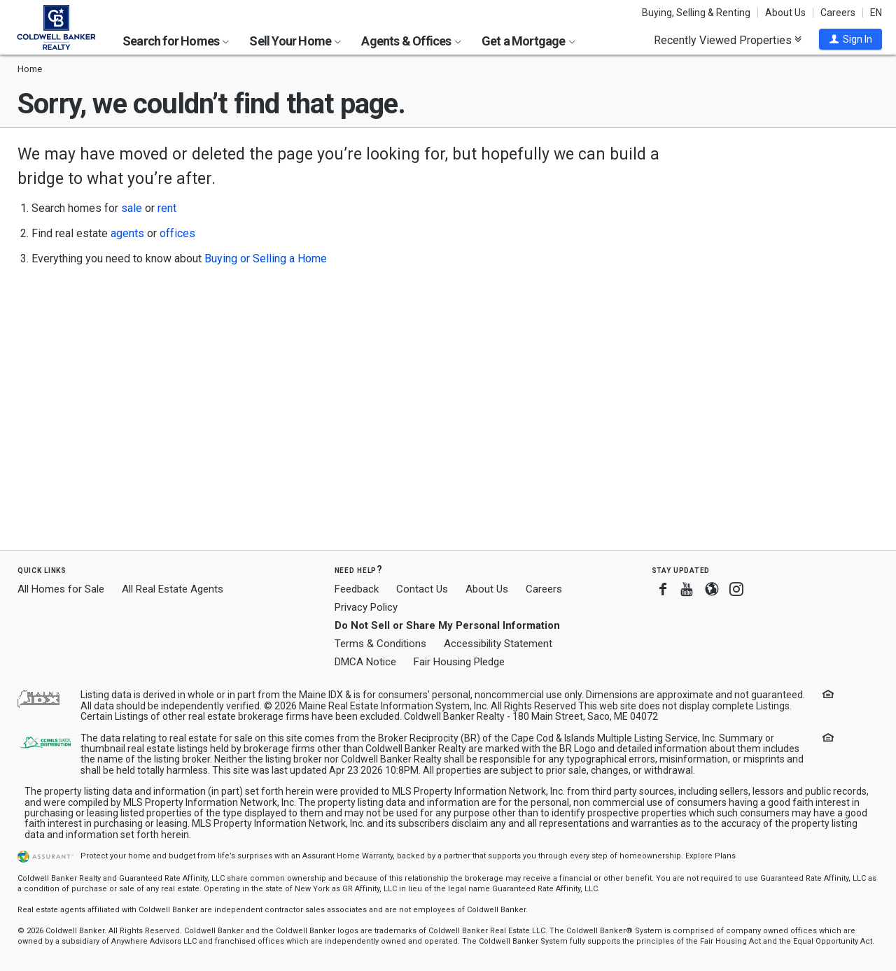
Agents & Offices (411, 41)
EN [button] (876, 12)
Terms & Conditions (380, 643)
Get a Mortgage (528, 41)
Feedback (357, 589)
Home (30, 69)
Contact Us (422, 589)
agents (127, 233)
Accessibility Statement (498, 643)
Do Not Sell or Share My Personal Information (447, 625)
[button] (850, 39)
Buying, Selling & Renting (696, 12)
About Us (785, 12)
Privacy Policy (366, 607)
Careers (837, 12)
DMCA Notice (365, 661)
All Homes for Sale (61, 589)
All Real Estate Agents (172, 589)
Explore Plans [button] (710, 855)
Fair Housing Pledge (459, 661)
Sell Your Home (295, 41)
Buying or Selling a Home (265, 258)
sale (131, 208)
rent (167, 208)
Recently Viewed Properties (728, 40)
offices (177, 233)
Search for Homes (175, 41)
